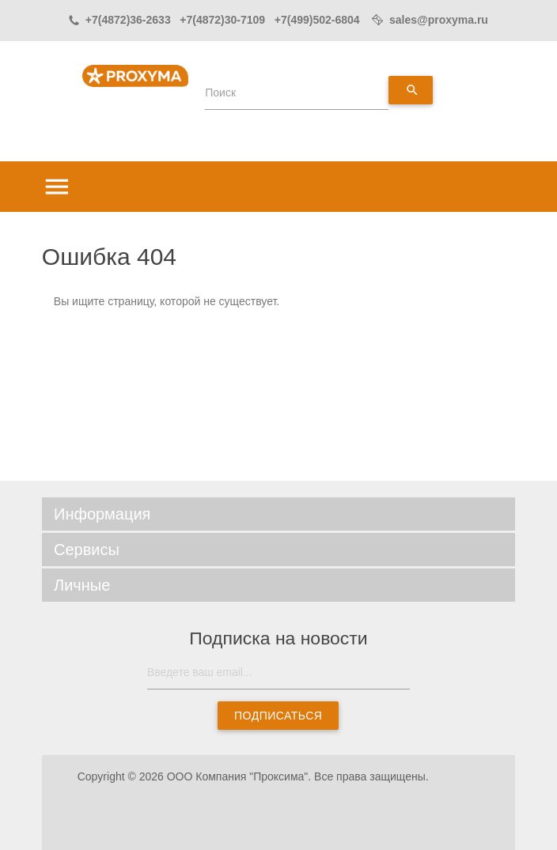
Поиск (220, 92)
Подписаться (278, 715)
